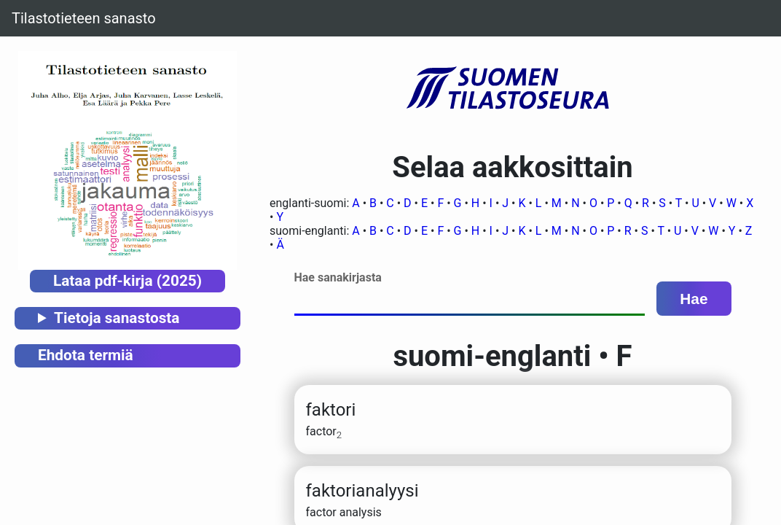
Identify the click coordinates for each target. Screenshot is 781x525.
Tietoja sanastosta (116, 318)
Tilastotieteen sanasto (84, 18)
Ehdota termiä (85, 355)
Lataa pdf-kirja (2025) (127, 280)
